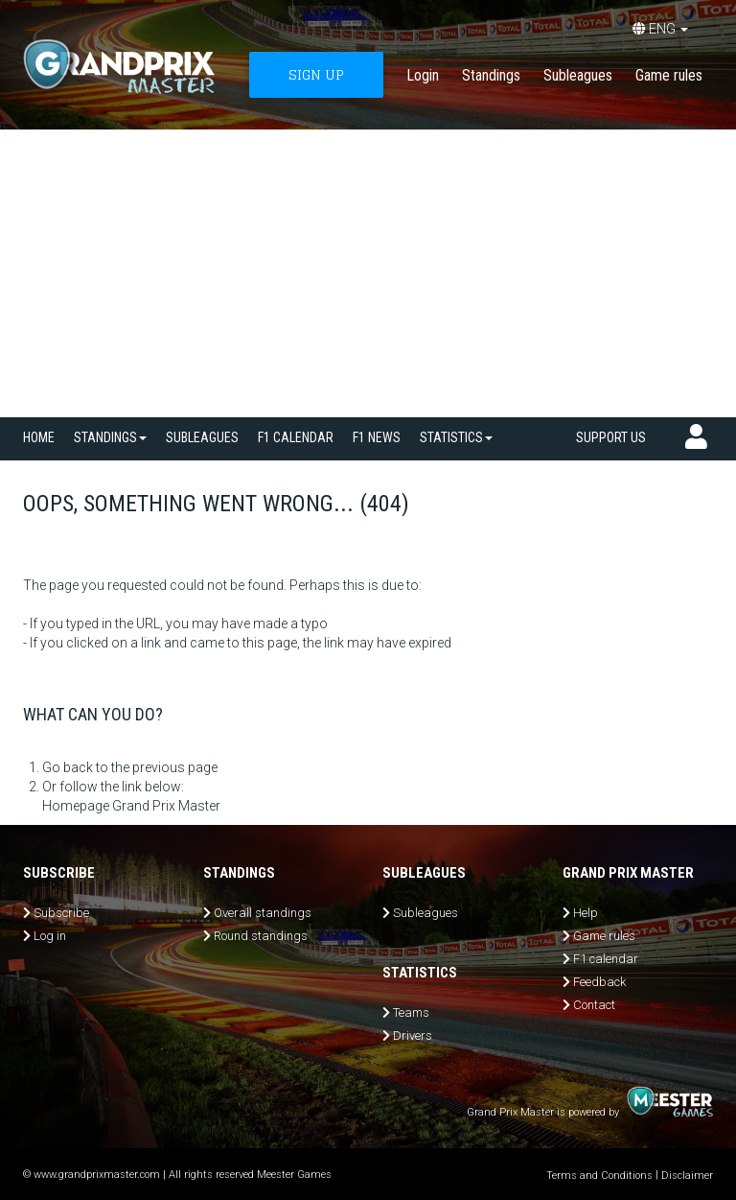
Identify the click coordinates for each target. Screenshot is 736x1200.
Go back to (75, 767)
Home (39, 437)
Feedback (599, 982)
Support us (611, 437)
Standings (491, 75)
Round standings (261, 936)
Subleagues (577, 75)
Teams (411, 1012)
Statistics (456, 437)
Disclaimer (687, 1175)
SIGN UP (316, 74)
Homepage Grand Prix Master (131, 805)
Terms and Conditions (599, 1175)
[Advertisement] (368, 273)
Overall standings (262, 913)
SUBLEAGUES (202, 437)
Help (585, 913)
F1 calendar (296, 437)
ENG (660, 28)
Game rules (668, 75)
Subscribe (61, 913)
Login (422, 75)
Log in (50, 936)
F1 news (377, 437)
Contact (594, 1005)
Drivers (412, 1035)
